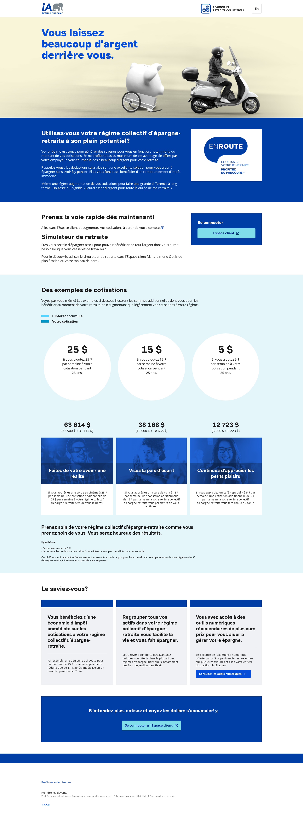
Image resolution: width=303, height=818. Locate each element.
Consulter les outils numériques (220, 674)
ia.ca (46, 804)
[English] (257, 9)
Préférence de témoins (56, 782)
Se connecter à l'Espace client (149, 725)
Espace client (223, 233)
